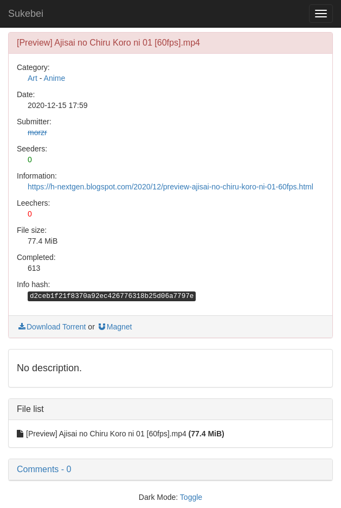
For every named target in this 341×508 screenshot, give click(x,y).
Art (32, 78)
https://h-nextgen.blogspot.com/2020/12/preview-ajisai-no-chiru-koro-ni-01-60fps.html (170, 186)
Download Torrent (51, 326)
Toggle (191, 497)
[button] (170, 469)
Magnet (114, 326)
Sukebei (25, 13)
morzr (37, 132)
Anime (55, 78)
